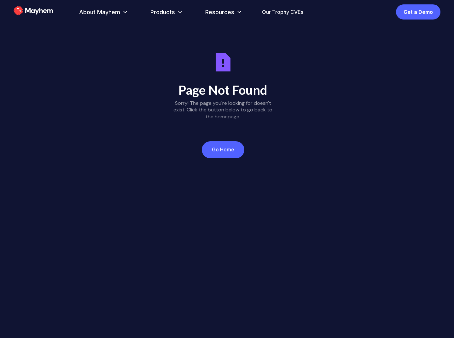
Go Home (223, 149)
